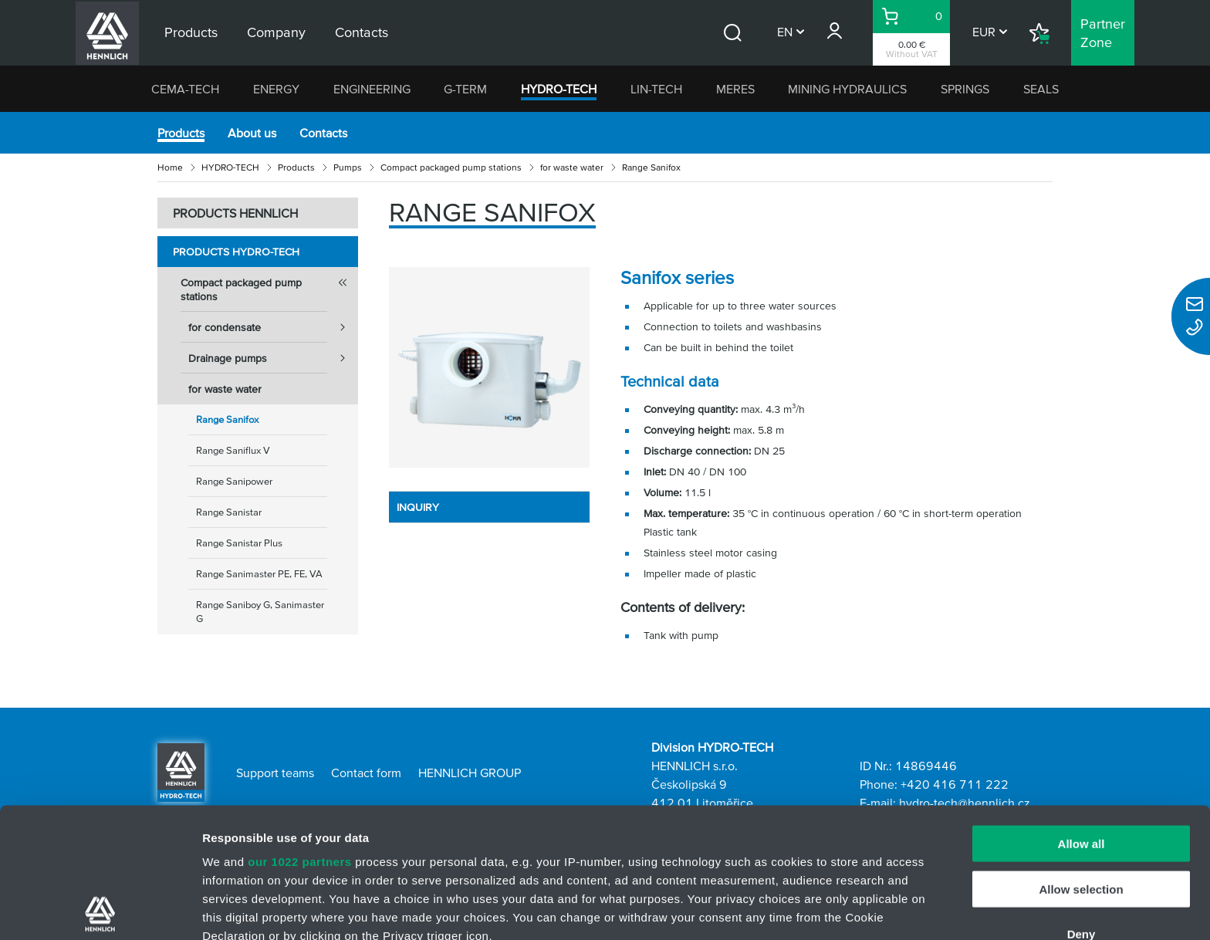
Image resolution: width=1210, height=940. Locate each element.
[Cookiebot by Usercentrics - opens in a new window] (99, 909)
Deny (1081, 804)
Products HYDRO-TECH (236, 251)
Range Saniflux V (233, 450)
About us (252, 133)
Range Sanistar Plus (239, 543)
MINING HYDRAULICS (847, 89)
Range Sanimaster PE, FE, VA (259, 574)
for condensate (273, 327)
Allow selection (1081, 759)
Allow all (1081, 714)
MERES (735, 89)
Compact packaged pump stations (451, 167)
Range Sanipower (234, 481)
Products (180, 133)
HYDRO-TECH (559, 89)
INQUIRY (418, 507)
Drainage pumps (273, 358)
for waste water (571, 167)
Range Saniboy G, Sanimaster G (260, 611)
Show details (810, 909)
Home (170, 167)
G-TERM (465, 89)
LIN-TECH (656, 89)
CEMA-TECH (185, 89)
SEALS (1041, 89)
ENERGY (276, 89)
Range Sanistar (229, 512)
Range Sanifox (227, 419)
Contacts (323, 133)
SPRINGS (965, 89)
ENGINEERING (372, 89)
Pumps (347, 167)
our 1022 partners (299, 732)
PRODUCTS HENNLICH (235, 213)
